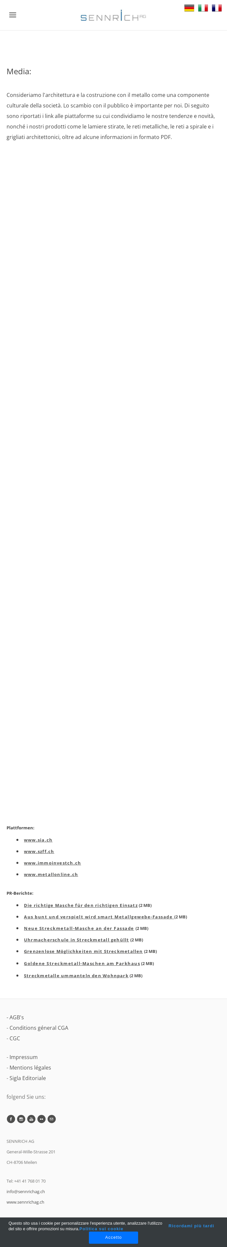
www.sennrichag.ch (25, 1202)
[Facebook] (11, 1119)
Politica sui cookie (101, 1228)
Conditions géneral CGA (39, 1027)
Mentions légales (30, 1067)
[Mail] (52, 1119)
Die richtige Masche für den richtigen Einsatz (81, 905)
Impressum (24, 1057)
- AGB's (15, 1017)
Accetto (113, 1237)
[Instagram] (21, 1119)
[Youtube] (31, 1119)
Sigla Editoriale (28, 1078)
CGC (15, 1038)
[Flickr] (41, 1119)
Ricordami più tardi (191, 1225)
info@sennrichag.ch (26, 1191)
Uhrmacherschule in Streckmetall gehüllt (76, 940)
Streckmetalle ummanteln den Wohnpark (76, 976)
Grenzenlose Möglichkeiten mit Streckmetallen (83, 951)
